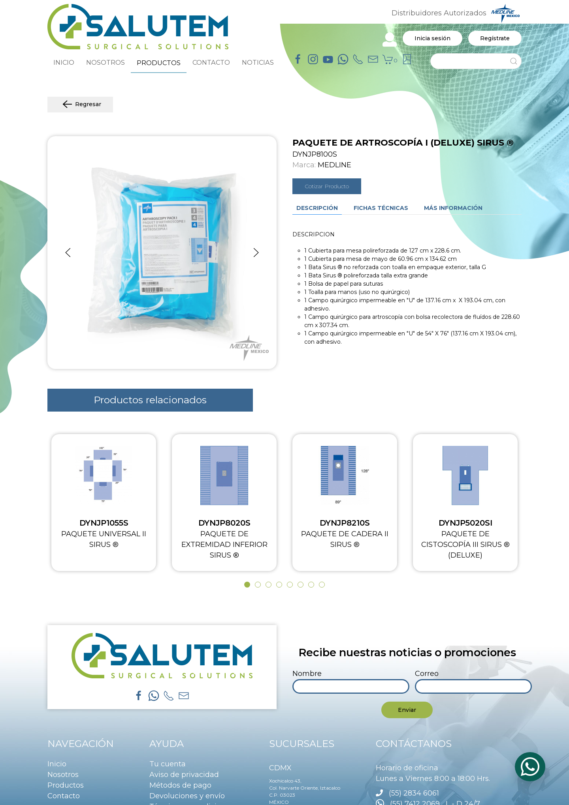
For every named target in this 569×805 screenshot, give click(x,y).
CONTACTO (211, 62)
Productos (65, 785)
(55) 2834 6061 (414, 793)
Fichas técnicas (381, 208)
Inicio (56, 764)
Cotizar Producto (327, 186)
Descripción (317, 208)
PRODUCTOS (159, 63)
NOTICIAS (258, 62)
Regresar (80, 104)
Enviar (407, 709)
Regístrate (495, 38)
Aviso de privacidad (184, 774)
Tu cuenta (167, 764)
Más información (453, 208)
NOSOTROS (105, 62)
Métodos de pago (180, 785)
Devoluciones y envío (187, 796)
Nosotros (63, 774)
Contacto (63, 796)
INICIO (63, 62)
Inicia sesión (432, 38)
